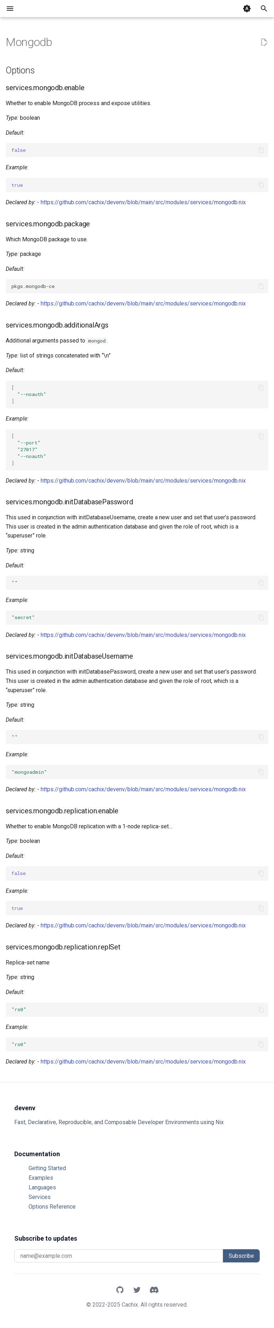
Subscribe (241, 1255)
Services (40, 1197)
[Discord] (154, 1291)
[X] (137, 1291)
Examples (41, 1177)
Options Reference (52, 1206)
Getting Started (47, 1168)
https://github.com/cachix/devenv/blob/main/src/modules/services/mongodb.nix (143, 202)
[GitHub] (120, 1291)
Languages (42, 1187)
